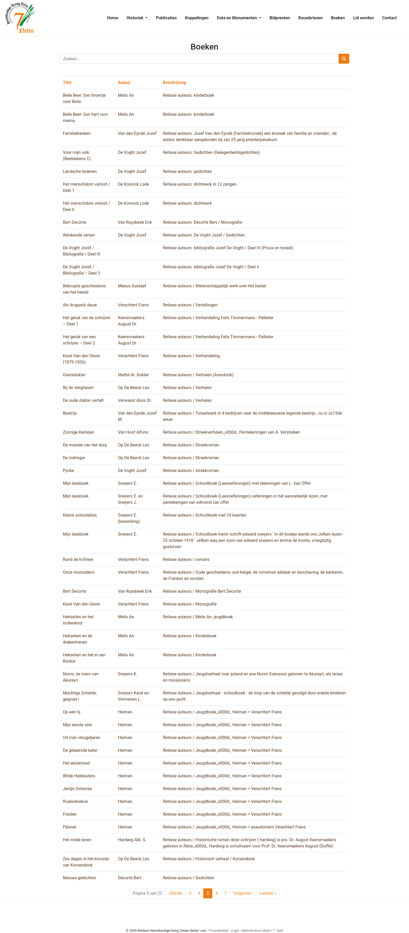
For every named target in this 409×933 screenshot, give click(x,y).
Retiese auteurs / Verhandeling (191, 355)
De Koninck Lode (133, 184)
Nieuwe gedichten (79, 877)
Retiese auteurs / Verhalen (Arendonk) (198, 374)
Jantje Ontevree (77, 788)
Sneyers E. (127, 483)
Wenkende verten (79, 235)
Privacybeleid (218, 930)
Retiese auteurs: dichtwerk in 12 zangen (199, 184)
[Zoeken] (199, 59)
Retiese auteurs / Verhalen (187, 387)
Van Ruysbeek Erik (135, 222)
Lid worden (363, 17)
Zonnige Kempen (78, 432)
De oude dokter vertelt (83, 400)
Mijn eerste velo (77, 724)
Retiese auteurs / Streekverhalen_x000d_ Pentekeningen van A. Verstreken (231, 432)
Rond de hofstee (78, 559)
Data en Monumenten (237, 17)
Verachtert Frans (133, 304)
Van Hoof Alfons (133, 432)
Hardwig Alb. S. (132, 839)
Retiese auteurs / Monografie (189, 604)
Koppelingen (197, 17)
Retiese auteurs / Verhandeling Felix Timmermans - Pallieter (218, 317)
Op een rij (71, 712)
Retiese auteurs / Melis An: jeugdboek (198, 616)
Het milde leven (77, 839)
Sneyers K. (127, 673)
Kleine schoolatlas (80, 515)
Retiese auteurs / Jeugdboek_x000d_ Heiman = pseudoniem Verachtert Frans (234, 827)
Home (112, 17)
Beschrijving (174, 82)
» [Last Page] (268, 893)
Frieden (70, 814)
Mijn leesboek (75, 483)
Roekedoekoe (75, 801)
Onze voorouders (78, 572)
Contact (389, 17)
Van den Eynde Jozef (137, 133)
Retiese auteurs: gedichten (187, 171)
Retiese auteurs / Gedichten (188, 877)
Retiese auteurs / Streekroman (191, 445)
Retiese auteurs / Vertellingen (190, 304)
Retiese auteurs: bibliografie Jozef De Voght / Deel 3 (211, 266)
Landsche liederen (80, 171)
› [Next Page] (243, 893)
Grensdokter (74, 374)
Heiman (125, 712)
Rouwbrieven (310, 17)
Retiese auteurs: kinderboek (188, 95)
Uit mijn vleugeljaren (81, 737)
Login (235, 930)
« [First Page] (175, 893)
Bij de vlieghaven (78, 387)
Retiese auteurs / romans (186, 559)
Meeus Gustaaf (132, 285)
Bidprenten (279, 17)
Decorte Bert (129, 877)
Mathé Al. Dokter (133, 374)
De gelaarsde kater (80, 750)
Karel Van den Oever (81, 604)
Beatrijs (70, 413)
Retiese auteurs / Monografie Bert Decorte (202, 591)
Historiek (136, 17)
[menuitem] (112, 18)
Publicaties (166, 17)
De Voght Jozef (132, 152)
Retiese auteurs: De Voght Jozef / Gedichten (203, 235)
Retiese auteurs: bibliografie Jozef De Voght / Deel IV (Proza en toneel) (228, 247)
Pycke (68, 470)
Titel (67, 82)
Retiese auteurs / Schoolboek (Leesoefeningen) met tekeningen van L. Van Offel (236, 483)
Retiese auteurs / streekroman (191, 470)
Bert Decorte (74, 222)
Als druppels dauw (80, 304)
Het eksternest (76, 763)
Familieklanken (77, 133)
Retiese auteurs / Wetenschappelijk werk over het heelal (214, 285)
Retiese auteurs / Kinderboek (189, 635)
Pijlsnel (69, 827)
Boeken (338, 17)
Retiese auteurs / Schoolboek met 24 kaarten (204, 515)
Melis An (126, 95)
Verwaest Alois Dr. (135, 400)
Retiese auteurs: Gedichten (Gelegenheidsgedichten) (211, 152)
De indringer (74, 457)
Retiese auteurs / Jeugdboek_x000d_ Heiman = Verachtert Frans (222, 712)
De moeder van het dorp (85, 445)
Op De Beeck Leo (133, 387)
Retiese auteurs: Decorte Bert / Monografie (202, 222)
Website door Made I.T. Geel (262, 930)
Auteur (124, 82)
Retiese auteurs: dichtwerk (187, 203)
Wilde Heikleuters (79, 775)
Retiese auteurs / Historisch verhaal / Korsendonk (209, 858)
